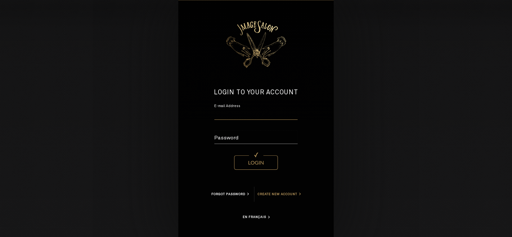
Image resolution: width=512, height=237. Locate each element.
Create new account (279, 194)
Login (256, 162)
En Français (256, 217)
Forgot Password (230, 194)
